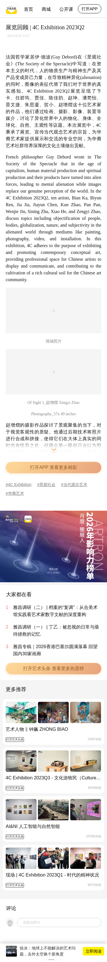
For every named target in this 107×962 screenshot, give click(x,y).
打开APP (90, 9)
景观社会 (47, 484)
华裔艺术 (16, 493)
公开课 (66, 9)
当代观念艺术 (75, 484)
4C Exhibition (20, 484)
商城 (46, 9)
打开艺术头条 (14, 739)
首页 (28, 9)
